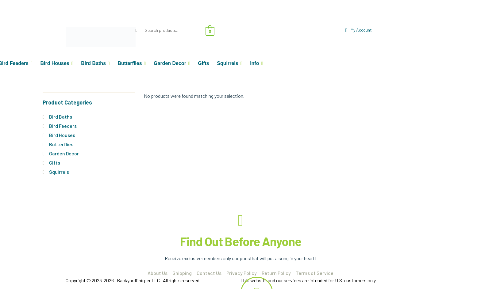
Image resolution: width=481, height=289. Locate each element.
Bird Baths (60, 117)
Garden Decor (64, 153)
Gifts (54, 162)
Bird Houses (62, 135)
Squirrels (59, 172)
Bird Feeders (63, 126)
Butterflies (61, 144)
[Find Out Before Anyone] (240, 220)
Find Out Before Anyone (240, 241)
